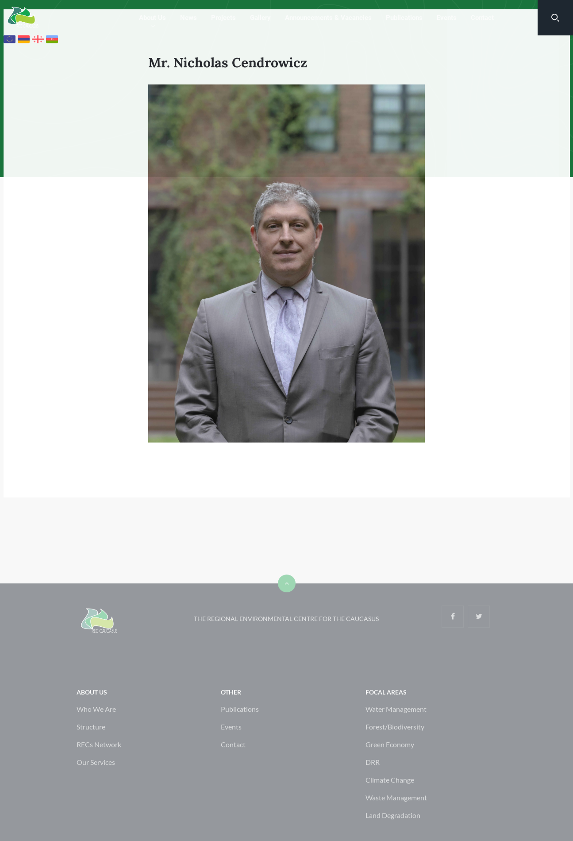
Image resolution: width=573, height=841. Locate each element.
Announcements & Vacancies (328, 18)
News (188, 18)
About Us (152, 18)
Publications (404, 18)
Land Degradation (392, 835)
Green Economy (389, 764)
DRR (372, 782)
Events (447, 18)
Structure (91, 746)
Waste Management (396, 817)
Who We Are (96, 729)
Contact (482, 18)
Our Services (96, 782)
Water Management (396, 729)
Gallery (260, 18)
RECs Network (99, 764)
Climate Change (389, 799)
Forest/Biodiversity (394, 746)
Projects (223, 18)
